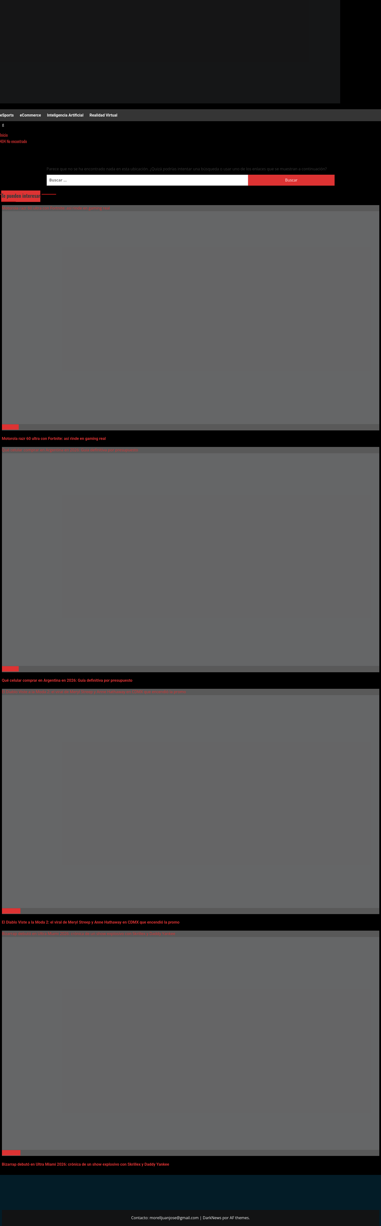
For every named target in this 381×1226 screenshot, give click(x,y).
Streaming (11, 911)
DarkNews (212, 1217)
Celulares (10, 427)
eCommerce (30, 115)
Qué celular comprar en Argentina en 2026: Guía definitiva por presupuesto (70, 450)
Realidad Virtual (103, 115)
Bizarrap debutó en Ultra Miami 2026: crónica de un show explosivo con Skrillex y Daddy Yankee (88, 933)
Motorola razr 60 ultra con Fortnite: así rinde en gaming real (56, 208)
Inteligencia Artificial (65, 115)
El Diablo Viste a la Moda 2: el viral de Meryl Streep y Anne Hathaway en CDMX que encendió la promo (94, 691)
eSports (7, 115)
